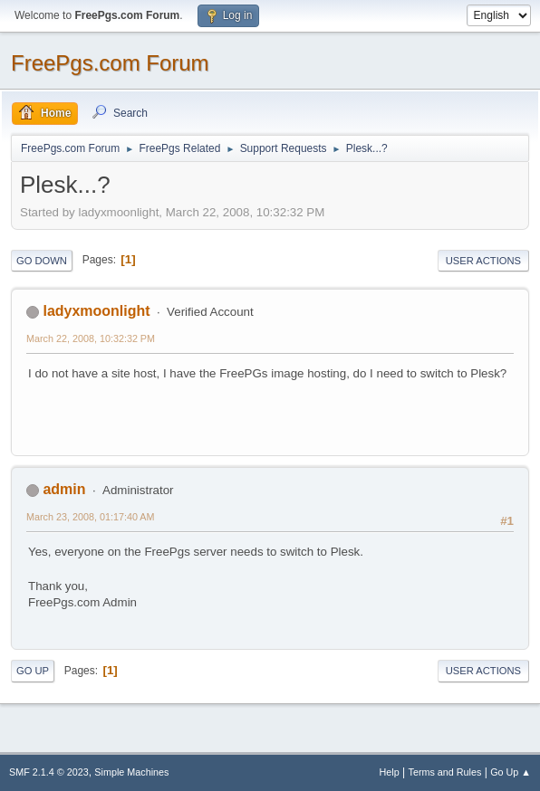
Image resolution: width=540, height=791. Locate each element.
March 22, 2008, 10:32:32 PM (90, 338)
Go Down (41, 260)
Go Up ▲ (510, 772)
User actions (483, 260)
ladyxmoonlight (96, 311)
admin (64, 489)
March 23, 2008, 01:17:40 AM (90, 516)
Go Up (32, 670)
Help (390, 772)
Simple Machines (131, 772)
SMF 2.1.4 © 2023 (49, 772)
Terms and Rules (445, 772)
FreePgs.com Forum (110, 63)
